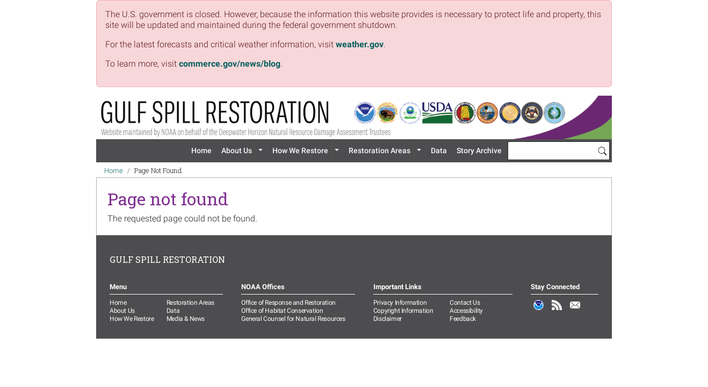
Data (439, 150)
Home (201, 150)
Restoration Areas (379, 150)
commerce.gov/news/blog (229, 64)
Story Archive (479, 150)
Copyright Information (403, 310)
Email (575, 310)
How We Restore (300, 150)
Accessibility (466, 310)
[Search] (602, 150)
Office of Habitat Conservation (282, 310)
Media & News (186, 318)
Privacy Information (400, 302)
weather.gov (360, 44)
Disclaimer (387, 318)
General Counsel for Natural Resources (293, 318)
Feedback (463, 318)
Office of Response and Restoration (288, 302)
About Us (236, 150)
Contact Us (465, 302)
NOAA (538, 310)
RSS (557, 310)
